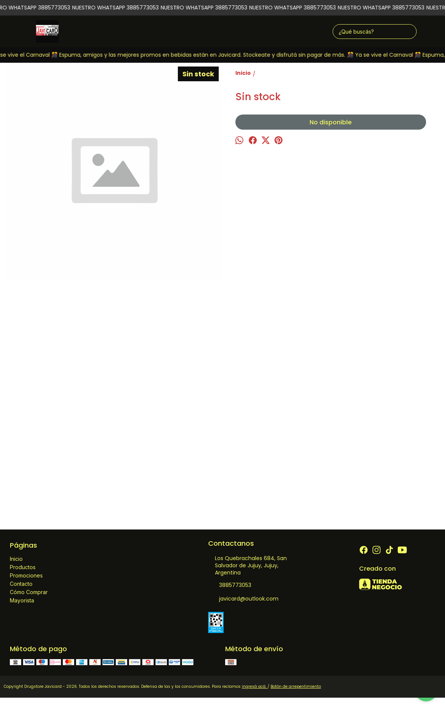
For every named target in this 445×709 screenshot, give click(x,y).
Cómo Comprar (29, 592)
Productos (23, 567)
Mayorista (22, 600)
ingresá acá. (255, 686)
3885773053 (229, 585)
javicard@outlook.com (243, 599)
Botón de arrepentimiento (296, 686)
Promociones (26, 575)
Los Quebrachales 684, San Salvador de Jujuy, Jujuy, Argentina (247, 565)
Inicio (16, 559)
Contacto (21, 584)
